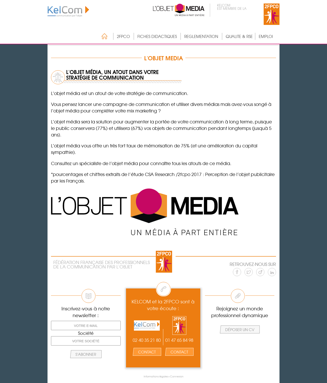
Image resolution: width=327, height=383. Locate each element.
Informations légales (156, 376)
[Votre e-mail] (86, 325)
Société (86, 333)
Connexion (177, 376)
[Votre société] (86, 341)
